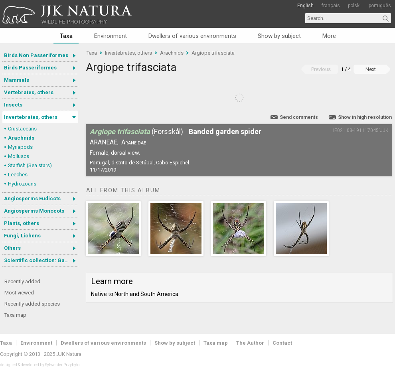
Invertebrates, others (30, 117)
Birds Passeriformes (30, 68)
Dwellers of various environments (192, 35)
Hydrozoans (22, 184)
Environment (110, 35)
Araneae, (104, 142)
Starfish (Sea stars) (30, 165)
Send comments (299, 117)
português (380, 5)
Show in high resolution (365, 117)
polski (354, 5)
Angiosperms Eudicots (32, 198)
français (331, 5)
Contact (282, 343)
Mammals (16, 80)
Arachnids (21, 138)
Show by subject (279, 35)
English (305, 5)
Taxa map (15, 315)
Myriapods (20, 147)
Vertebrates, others (28, 92)
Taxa (66, 35)
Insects (13, 105)
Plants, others (21, 223)
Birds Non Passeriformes (36, 55)
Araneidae (133, 142)
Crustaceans (22, 129)
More (329, 35)
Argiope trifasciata (213, 53)
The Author (250, 343)
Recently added (22, 281)
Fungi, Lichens (22, 236)
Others (12, 248)
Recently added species (32, 304)
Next (370, 69)
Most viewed (19, 293)
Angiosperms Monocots (34, 211)
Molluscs (18, 156)
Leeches (18, 175)
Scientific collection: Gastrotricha (41, 260)
